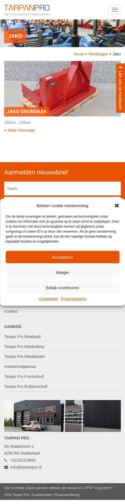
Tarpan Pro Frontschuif (24, 376)
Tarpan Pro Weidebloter (24, 356)
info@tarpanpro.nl (22, 467)
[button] (116, 205)
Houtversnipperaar (20, 366)
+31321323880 (20, 460)
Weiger (62, 272)
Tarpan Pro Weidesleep (24, 346)
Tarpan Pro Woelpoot (22, 336)
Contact (11, 311)
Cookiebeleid (48, 299)
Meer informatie (19, 130)
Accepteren (62, 257)
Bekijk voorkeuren (62, 287)
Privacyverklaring (73, 299)
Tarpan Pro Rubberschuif (25, 386)
